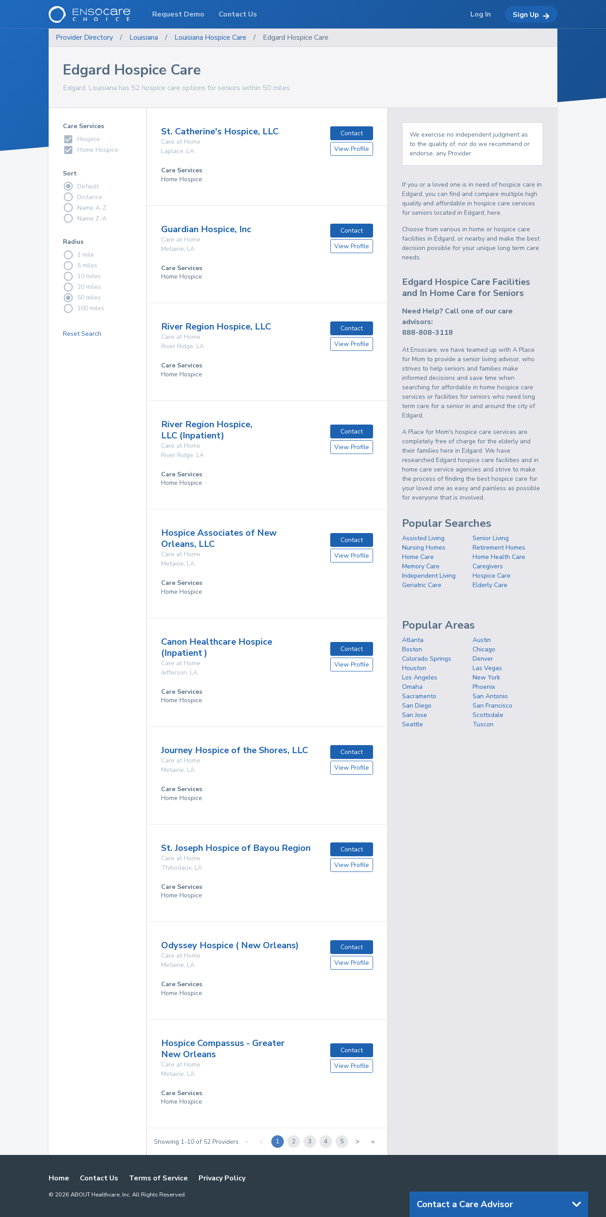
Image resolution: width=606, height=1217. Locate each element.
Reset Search (82, 333)
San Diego (417, 705)
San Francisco (492, 705)
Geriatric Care (421, 585)
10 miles (82, 276)
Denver (483, 658)
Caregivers (488, 566)
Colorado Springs (426, 658)
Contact (351, 133)
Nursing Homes (423, 547)
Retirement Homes (499, 547)
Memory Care (421, 566)
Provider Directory (84, 37)
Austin (482, 640)
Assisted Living (423, 538)
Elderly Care (490, 585)
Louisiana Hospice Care (210, 37)
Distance (82, 197)
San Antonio (490, 696)
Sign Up (531, 15)
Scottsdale (488, 715)
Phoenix (484, 687)
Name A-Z (85, 207)
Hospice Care (492, 575)
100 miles (83, 308)
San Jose (414, 715)
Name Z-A (85, 218)
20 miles (82, 287)
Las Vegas (487, 668)
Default (81, 186)
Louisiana (143, 37)
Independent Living (429, 575)
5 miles (80, 265)
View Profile (351, 149)
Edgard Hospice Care (295, 37)
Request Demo (178, 14)
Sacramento (419, 696)
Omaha (412, 687)
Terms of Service (158, 1178)
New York (486, 677)
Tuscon (483, 724)
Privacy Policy (222, 1178)
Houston (414, 668)
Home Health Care (499, 557)
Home (59, 1178)
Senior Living (491, 538)
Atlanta (412, 640)
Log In (480, 14)
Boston (412, 649)
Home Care (418, 557)
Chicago (484, 649)
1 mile (78, 255)
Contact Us (99, 1178)
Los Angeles (419, 677)
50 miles (82, 297)
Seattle (412, 724)
